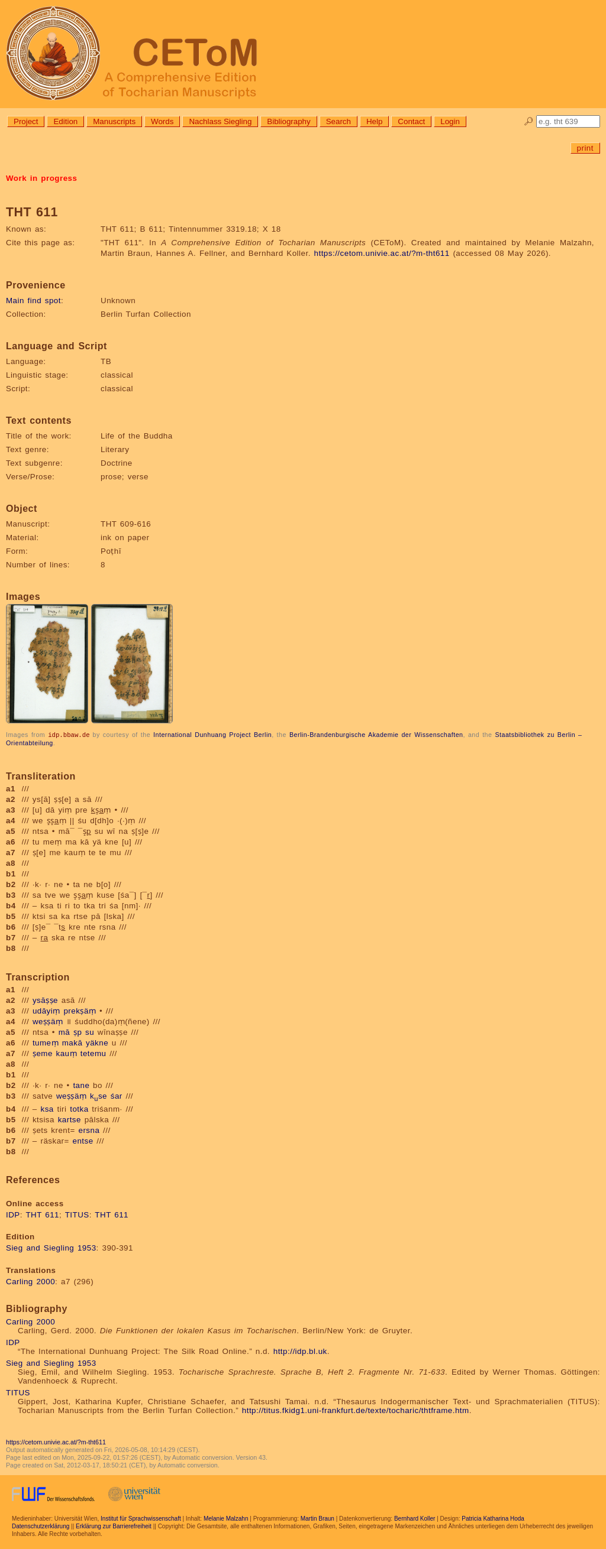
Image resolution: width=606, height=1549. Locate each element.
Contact (411, 121)
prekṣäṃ (79, 1010)
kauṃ (67, 1052)
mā (64, 1031)
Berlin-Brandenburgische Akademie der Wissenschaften (376, 734)
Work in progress (41, 178)
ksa (47, 1108)
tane (81, 1084)
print (585, 148)
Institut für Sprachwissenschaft (141, 1518)
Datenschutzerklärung (40, 1525)
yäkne (97, 1042)
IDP (13, 1214)
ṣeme (43, 1052)
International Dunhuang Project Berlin (212, 734)
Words (162, 121)
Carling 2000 (30, 1281)
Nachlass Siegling (220, 121)
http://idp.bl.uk (300, 1350)
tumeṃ (46, 1042)
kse (98, 1095)
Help (374, 121)
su (89, 1031)
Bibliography (288, 121)
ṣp (77, 1031)
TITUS (77, 1214)
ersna (88, 1129)
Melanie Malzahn (226, 1518)
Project (26, 121)
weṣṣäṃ (48, 1021)
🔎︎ (529, 121)
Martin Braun (317, 1518)
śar (117, 1095)
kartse (69, 1119)
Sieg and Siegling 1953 (51, 1247)
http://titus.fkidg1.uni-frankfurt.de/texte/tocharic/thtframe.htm (355, 1409)
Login (450, 121)
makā (72, 1042)
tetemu (93, 1052)
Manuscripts (114, 121)
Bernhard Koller (414, 1518)
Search (338, 121)
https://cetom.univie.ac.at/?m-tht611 (382, 253)
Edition (65, 121)
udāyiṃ (46, 1010)
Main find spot (33, 300)
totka (79, 1108)
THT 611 (42, 1214)
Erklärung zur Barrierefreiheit (114, 1525)
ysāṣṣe (45, 999)
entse (83, 1140)
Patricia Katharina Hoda (493, 1518)
